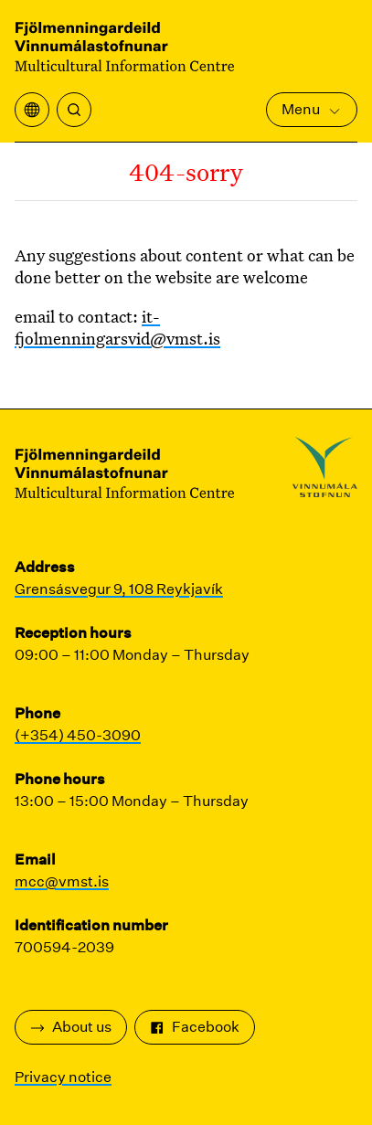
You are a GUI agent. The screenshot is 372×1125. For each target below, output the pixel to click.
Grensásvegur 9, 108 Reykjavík (119, 589)
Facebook (194, 1026)
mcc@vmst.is (62, 881)
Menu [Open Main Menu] (312, 109)
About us (71, 1026)
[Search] (74, 109)
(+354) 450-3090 (78, 735)
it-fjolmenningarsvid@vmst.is (117, 327)
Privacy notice (63, 1077)
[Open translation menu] (32, 109)
